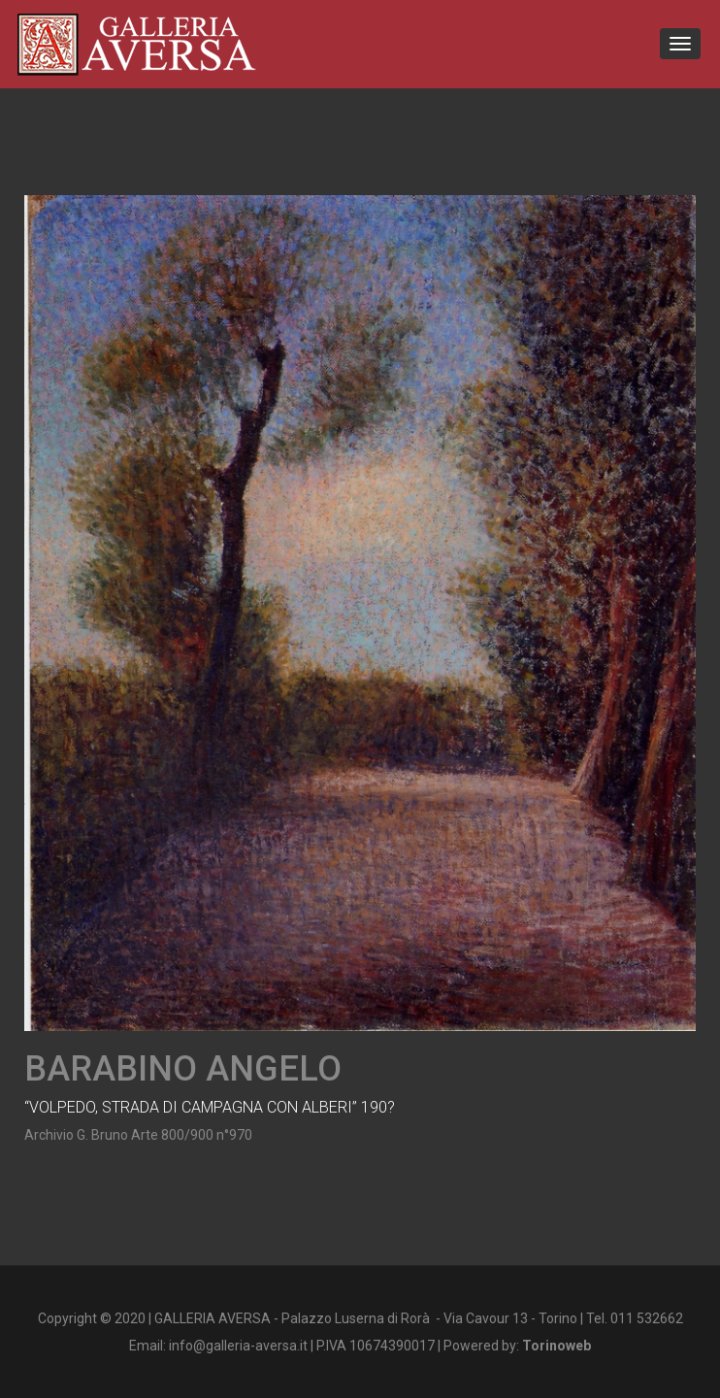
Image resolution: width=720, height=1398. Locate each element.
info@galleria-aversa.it (238, 1345)
